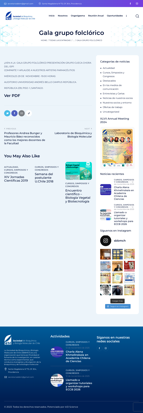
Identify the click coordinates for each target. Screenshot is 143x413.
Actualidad (11, 167)
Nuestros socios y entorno (117, 102)
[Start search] (137, 16)
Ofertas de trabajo (112, 107)
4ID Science (71, 407)
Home (44, 40)
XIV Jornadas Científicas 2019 (16, 178)
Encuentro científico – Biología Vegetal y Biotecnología (77, 196)
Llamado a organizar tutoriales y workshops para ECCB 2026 (123, 218)
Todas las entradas (60, 40)
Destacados (109, 80)
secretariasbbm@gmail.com (21, 377)
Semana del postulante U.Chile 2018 (44, 177)
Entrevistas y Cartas (113, 93)
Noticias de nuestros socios (118, 98)
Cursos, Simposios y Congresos (16, 171)
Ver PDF (12, 96)
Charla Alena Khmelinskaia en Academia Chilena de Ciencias (124, 193)
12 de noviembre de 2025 (124, 183)
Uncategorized (111, 111)
